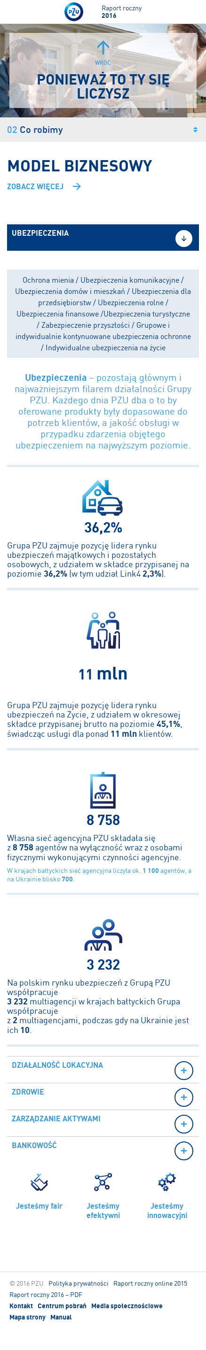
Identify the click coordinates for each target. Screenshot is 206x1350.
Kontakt (21, 1306)
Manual (61, 1317)
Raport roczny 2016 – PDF (45, 1294)
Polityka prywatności (78, 1283)
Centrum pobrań (62, 1306)
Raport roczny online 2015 (150, 1283)
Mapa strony (27, 1317)
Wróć (103, 53)
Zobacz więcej (35, 186)
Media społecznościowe (127, 1306)
